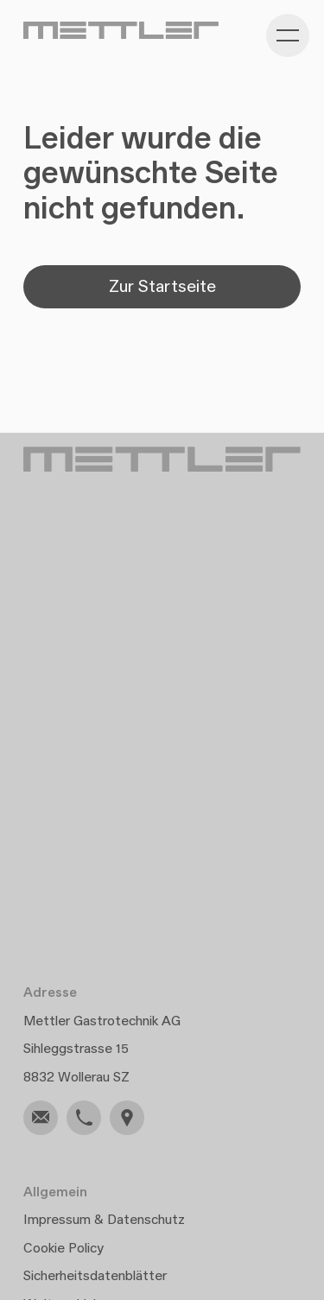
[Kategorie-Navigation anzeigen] (287, 35)
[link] (40, 1117)
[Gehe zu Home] (121, 30)
